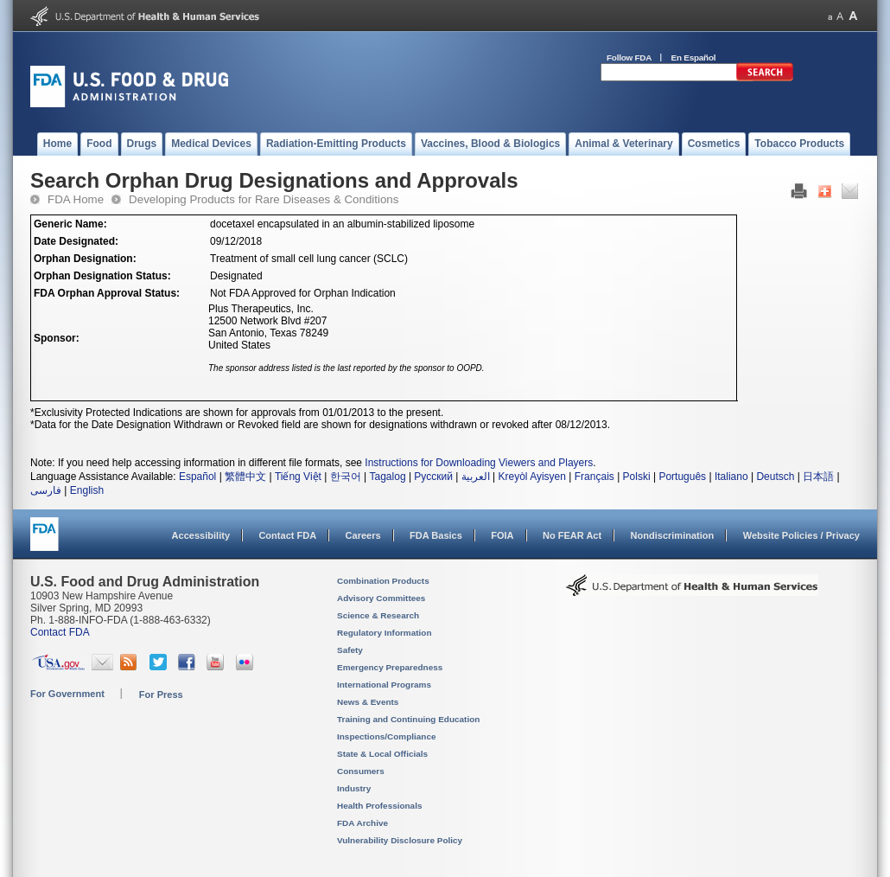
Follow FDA (629, 57)
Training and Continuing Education (408, 719)
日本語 (818, 477)
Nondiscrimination (673, 535)
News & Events (367, 702)
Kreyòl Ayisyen (532, 477)
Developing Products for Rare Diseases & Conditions (263, 199)
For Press (161, 694)
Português (682, 477)
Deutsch (775, 477)
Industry (354, 788)
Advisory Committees (381, 598)
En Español (693, 57)
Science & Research (378, 615)
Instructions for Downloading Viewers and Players (479, 463)
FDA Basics (436, 535)
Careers (363, 535)
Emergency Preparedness (389, 667)
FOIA (502, 535)
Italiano (731, 477)
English (87, 490)
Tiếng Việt (298, 477)
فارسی (45, 490)
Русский (433, 477)
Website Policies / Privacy (801, 535)
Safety (350, 650)
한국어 (345, 477)
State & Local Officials (382, 754)
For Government (67, 693)
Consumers (361, 771)
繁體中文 (245, 477)
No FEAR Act (572, 535)
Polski (637, 477)
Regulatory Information (384, 632)
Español (197, 477)
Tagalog (388, 477)
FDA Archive (362, 823)
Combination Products (383, 581)
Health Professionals (379, 805)
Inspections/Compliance (386, 736)
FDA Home (76, 199)
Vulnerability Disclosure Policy (399, 840)
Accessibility (201, 535)
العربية (475, 477)
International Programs (384, 684)
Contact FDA (287, 535)
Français (594, 477)
